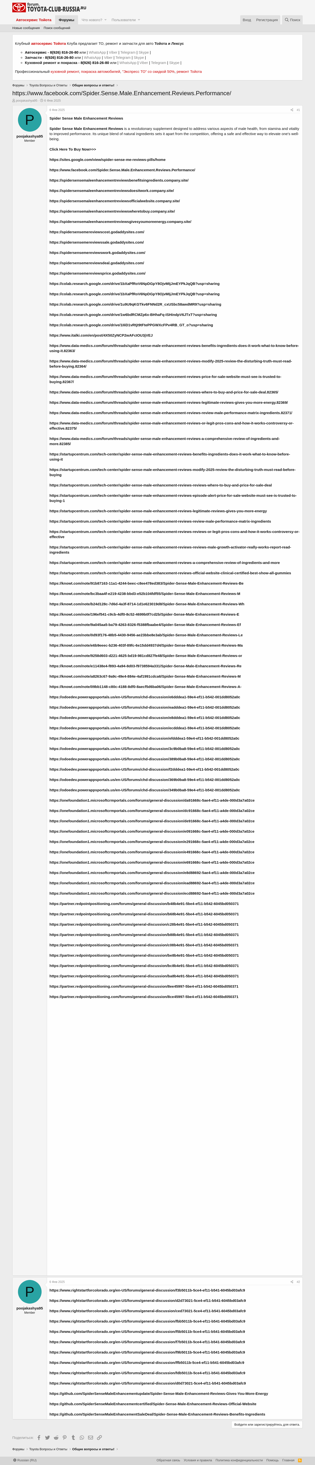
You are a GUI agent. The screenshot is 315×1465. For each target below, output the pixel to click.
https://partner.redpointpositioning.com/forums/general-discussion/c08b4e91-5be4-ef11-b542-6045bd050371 (144, 945)
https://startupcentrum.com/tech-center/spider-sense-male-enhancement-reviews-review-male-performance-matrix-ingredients (160, 521)
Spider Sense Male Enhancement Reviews (86, 118)
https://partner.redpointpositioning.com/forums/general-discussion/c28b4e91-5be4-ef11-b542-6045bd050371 (144, 924)
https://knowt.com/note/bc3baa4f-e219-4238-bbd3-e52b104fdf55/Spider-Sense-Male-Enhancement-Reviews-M (144, 594)
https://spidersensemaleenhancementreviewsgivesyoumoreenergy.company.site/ (120, 221)
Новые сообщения (26, 28)
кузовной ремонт (65, 71)
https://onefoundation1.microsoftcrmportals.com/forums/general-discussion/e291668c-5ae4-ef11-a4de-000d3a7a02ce (151, 842)
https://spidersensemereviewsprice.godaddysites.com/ (97, 273)
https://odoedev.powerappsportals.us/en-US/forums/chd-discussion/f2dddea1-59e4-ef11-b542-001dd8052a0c (144, 769)
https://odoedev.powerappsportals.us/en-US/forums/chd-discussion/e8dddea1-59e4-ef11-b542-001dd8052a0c (144, 718)
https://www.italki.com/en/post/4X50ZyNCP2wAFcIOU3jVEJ (101, 335)
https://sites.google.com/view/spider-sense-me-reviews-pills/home (107, 159)
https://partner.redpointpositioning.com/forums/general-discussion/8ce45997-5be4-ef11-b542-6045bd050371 (143, 997)
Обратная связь (168, 1460)
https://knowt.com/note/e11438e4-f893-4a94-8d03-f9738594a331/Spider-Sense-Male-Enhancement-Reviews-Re (145, 666)
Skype (144, 52)
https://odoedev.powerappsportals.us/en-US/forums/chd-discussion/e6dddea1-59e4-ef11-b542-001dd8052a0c (144, 697)
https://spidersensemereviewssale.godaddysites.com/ (96, 242)
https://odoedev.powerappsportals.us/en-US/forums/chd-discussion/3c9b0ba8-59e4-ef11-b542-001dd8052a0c (144, 749)
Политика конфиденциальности (239, 1460)
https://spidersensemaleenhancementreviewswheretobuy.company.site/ (112, 211)
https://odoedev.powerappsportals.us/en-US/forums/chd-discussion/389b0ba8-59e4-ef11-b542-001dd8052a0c (144, 759)
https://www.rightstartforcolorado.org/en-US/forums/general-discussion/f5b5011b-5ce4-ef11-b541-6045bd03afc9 (147, 1331)
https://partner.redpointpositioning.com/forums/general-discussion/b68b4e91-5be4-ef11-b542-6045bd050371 (144, 914)
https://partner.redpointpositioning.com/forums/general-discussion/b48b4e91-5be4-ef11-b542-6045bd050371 (144, 904)
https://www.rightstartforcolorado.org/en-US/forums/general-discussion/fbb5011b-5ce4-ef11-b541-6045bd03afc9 (147, 1321)
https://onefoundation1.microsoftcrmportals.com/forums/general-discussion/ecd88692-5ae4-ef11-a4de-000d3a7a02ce (152, 893)
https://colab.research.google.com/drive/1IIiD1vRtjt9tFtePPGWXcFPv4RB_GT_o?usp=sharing (131, 325)
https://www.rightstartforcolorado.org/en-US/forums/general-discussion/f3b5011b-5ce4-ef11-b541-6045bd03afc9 (147, 1290)
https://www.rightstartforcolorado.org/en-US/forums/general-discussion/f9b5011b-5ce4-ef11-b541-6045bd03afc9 (147, 1352)
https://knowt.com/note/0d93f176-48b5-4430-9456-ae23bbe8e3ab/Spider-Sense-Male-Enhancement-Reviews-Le (146, 635)
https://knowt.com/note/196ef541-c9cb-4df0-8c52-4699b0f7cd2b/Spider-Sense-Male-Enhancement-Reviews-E (144, 614)
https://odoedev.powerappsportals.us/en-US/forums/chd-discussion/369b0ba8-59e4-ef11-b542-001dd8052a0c (144, 780)
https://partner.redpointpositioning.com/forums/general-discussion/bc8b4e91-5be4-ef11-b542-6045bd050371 (144, 966)
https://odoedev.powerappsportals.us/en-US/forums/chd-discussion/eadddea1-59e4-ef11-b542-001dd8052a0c (144, 707)
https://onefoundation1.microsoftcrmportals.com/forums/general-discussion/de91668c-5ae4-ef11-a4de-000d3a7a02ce (152, 821)
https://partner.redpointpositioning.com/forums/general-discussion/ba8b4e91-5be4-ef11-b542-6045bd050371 (144, 976)
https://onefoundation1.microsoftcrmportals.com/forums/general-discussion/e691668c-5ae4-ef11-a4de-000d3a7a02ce (151, 862)
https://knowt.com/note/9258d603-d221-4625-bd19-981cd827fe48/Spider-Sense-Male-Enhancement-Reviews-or (145, 656)
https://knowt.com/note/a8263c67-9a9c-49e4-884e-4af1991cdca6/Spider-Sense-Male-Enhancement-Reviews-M (145, 676)
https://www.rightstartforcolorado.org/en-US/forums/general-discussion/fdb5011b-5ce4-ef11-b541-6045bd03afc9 (147, 1373)
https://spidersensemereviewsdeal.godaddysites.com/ (96, 263)
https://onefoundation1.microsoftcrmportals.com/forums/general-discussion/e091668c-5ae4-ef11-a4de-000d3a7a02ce (151, 831)
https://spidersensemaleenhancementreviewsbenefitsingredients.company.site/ (119, 180)
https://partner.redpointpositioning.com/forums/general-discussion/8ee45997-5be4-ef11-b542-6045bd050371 (143, 986)
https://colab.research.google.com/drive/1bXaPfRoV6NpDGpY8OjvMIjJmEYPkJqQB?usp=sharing (134, 283)
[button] (105, 19)
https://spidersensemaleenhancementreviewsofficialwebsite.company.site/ (114, 201)
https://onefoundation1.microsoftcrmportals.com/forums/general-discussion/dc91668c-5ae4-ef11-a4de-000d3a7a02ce (152, 811)
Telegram (128, 52)
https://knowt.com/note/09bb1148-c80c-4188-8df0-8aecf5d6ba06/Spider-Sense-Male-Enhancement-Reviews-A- (145, 687)
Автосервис (36, 52)
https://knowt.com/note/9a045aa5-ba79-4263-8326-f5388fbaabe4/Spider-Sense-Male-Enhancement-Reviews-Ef (145, 625)
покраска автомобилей (100, 71)
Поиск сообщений (57, 28)
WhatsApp (98, 52)
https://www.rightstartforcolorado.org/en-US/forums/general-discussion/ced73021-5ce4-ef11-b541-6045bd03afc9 (147, 1311)
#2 (298, 1282)
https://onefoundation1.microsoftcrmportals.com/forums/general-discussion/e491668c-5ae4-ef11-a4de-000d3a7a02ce (151, 852)
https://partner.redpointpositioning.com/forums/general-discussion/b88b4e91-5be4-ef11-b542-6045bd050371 (144, 935)
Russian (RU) (25, 1460)
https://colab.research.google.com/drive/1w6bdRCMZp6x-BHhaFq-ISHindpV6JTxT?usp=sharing (133, 314)
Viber (113, 52)
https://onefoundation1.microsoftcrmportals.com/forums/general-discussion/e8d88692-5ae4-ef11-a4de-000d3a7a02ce (152, 873)
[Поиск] (292, 19)
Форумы (66, 20)
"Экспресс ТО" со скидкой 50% (148, 71)
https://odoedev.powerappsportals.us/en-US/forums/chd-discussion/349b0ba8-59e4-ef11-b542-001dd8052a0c (144, 790)
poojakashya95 (26, 100)
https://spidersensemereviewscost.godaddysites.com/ (96, 232)
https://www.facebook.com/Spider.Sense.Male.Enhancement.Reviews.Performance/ (122, 170)
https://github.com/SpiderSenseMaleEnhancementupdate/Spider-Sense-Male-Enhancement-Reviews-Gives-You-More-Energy (158, 1393)
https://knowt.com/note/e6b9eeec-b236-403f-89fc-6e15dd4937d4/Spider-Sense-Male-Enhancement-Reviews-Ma (146, 645)
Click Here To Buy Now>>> (72, 149)
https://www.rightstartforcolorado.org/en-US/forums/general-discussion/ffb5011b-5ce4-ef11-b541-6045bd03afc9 (146, 1362)
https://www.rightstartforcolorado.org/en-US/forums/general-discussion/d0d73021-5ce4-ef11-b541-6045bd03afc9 (147, 1383)
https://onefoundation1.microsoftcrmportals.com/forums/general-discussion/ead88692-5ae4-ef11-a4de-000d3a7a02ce (152, 883)
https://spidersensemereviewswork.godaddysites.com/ (97, 252)
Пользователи (123, 20)
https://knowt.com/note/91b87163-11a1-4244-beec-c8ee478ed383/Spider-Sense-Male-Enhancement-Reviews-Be (146, 583)
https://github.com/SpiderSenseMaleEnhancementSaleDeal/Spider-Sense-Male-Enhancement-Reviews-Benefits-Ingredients (157, 1414)
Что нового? (92, 20)
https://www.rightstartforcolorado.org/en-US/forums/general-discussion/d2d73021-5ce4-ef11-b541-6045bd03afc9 (147, 1300)
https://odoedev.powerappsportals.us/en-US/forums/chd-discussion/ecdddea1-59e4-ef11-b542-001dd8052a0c (144, 728)
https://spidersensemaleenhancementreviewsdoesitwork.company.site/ (111, 190)
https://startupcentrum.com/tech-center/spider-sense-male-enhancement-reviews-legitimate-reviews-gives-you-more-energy (158, 511)
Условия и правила (198, 1460)
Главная (288, 1460)
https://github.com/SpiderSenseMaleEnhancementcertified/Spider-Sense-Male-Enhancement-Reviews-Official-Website (152, 1404)
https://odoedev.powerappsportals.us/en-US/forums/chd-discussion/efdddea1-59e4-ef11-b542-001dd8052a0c (144, 738)
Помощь (272, 1460)
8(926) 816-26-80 (64, 52)
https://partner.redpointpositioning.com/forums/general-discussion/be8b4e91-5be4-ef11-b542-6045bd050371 (144, 955)
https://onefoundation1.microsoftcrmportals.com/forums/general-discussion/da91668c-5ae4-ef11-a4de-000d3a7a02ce (152, 800)
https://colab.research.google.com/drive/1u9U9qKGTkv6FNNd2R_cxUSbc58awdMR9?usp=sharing (135, 304)
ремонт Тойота (189, 71)
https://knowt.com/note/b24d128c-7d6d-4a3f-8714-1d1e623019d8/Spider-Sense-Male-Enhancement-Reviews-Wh (146, 604)
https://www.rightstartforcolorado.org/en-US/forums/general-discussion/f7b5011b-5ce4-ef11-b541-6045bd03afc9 (147, 1342)
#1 (298, 110)
